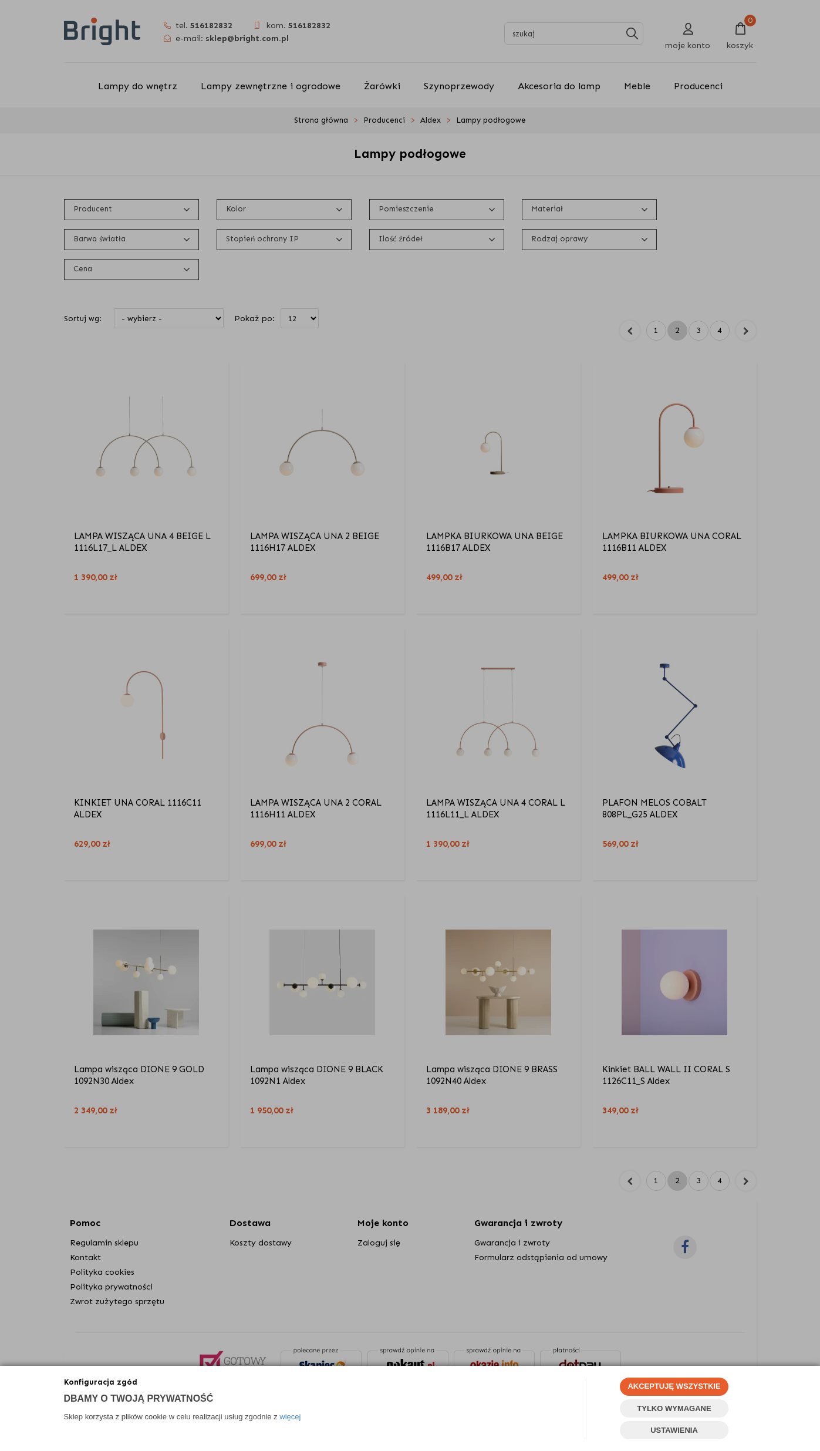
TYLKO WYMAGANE (674, 1408)
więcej (290, 1416)
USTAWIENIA (674, 1430)
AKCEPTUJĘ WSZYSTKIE (673, 1386)
